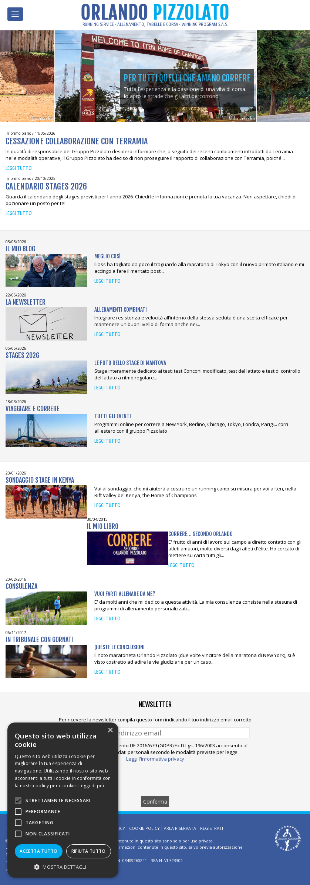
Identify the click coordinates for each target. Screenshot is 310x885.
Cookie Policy (144, 828)
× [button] (110, 730)
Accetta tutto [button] (38, 851)
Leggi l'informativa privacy (155, 758)
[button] (63, 866)
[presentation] (155, 778)
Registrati (211, 828)
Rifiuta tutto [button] (88, 851)
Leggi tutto (19, 168)
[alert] (62, 800)
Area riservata (180, 828)
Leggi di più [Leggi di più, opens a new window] (91, 785)
